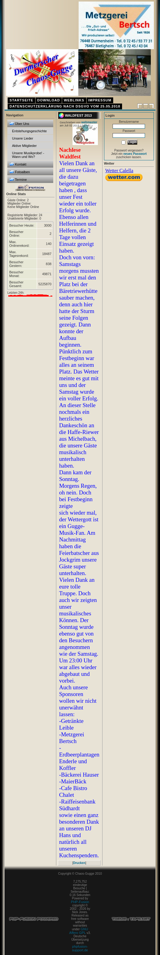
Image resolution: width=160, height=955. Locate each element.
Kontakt (17, 164)
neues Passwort (135, 153)
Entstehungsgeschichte (29, 131)
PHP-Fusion (80, 902)
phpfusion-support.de (80, 948)
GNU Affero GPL (78, 931)
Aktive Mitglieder (24, 146)
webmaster (89, 122)
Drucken (79, 863)
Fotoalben (19, 172)
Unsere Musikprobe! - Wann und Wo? (28, 155)
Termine (18, 179)
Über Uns (19, 124)
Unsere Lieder (22, 138)
